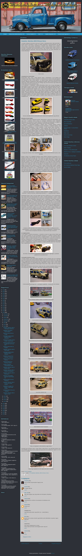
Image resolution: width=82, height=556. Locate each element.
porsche (26, 486)
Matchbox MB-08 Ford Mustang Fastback (7, 362)
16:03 (25, 507)
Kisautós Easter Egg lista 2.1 (63, 34)
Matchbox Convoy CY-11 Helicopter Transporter (8, 357)
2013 (4, 312)
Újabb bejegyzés (25, 543)
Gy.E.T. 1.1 (40, 34)
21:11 (25, 521)
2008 (4, 410)
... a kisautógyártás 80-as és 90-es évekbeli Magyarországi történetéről (9, 143)
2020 (4, 300)
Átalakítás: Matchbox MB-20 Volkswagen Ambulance (8, 328)
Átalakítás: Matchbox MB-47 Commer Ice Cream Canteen (8, 383)
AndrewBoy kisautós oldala (69, 119)
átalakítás (33, 472)
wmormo (26, 471)
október (5, 317)
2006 (4, 413)
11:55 (25, 490)
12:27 (25, 496)
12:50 (25, 534)
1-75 (30, 472)
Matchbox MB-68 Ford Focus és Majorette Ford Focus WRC (9, 343)
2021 (4, 298)
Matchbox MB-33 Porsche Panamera (8, 380)
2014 (4, 310)
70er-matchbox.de (67, 163)
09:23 (25, 528)
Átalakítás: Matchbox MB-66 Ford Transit (8, 350)
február (5, 399)
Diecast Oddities (67, 167)
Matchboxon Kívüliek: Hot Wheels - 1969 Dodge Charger (8, 387)
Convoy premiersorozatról (12, 97)
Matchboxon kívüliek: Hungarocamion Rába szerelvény (11, 236)
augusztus (6, 320)
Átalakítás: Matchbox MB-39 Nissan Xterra (8, 368)
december (6, 313)
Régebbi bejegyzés (56, 543)
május (5, 326)
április (5, 396)
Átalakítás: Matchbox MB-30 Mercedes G (8, 373)
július (5, 322)
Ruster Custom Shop (68, 134)
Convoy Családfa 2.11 (31, 34)
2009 (4, 408)
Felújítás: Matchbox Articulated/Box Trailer (8, 365)
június (5, 324)
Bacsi (25, 516)
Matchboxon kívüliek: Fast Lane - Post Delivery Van (12, 196)
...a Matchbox (5, 89)
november (6, 315)
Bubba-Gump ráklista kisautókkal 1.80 (16, 34)
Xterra (47, 472)
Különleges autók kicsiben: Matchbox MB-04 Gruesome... (8, 337)
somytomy (26, 480)
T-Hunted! (67, 99)
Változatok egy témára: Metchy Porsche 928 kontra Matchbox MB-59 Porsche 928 (12, 227)
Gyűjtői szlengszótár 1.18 (50, 34)
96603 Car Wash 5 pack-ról (9, 170)
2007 (4, 412)
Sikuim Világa (66, 136)
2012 (4, 403)
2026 (4, 289)
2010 (4, 406)
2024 (4, 293)
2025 (4, 291)
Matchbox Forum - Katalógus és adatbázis (72, 151)
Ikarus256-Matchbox (68, 123)
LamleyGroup (68, 108)
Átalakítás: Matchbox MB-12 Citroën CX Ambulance (8, 371)
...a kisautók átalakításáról (9, 178)
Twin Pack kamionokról (12, 89)
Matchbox (37, 472)
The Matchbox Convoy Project (70, 155)
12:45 (25, 502)
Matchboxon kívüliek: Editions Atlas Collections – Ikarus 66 (12, 186)
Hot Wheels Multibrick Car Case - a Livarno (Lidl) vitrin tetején (12, 256)
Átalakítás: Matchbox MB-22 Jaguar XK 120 (8, 393)
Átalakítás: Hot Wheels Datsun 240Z (11, 266)
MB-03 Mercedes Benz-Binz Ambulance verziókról (11, 80)
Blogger (52, 553)
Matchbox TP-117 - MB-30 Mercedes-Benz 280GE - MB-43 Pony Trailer (12, 205)
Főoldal (5, 34)
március (5, 397)
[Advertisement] (9, 43)
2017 (4, 305)
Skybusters (66, 153)
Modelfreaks (66, 130)
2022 (4, 296)
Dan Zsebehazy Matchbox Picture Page (72, 165)
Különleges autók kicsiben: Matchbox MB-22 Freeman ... (8, 353)
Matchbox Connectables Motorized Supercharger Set (8, 376)
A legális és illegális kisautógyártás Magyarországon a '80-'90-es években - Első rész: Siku (12, 215)
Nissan (44, 472)
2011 (4, 405)
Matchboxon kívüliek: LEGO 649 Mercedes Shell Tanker (12, 275)
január (5, 401)
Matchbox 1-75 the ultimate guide (70, 149)
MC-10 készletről (14, 151)
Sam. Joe (26, 492)
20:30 (25, 513)
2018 (4, 303)
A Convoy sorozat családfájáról (11, 123)
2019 (4, 302)
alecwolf (26, 504)
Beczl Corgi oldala (67, 121)
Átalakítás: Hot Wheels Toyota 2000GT (7, 331)
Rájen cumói (66, 132)
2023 (4, 295)
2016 (4, 307)
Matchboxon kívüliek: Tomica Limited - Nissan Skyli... (9, 340)
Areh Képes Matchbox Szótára (70, 145)
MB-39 (41, 472)
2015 (4, 308)
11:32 (25, 484)
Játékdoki (66, 125)
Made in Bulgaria (67, 147)
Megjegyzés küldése (27, 536)
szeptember (6, 319)
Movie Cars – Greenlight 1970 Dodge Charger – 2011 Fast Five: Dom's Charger (11, 247)
